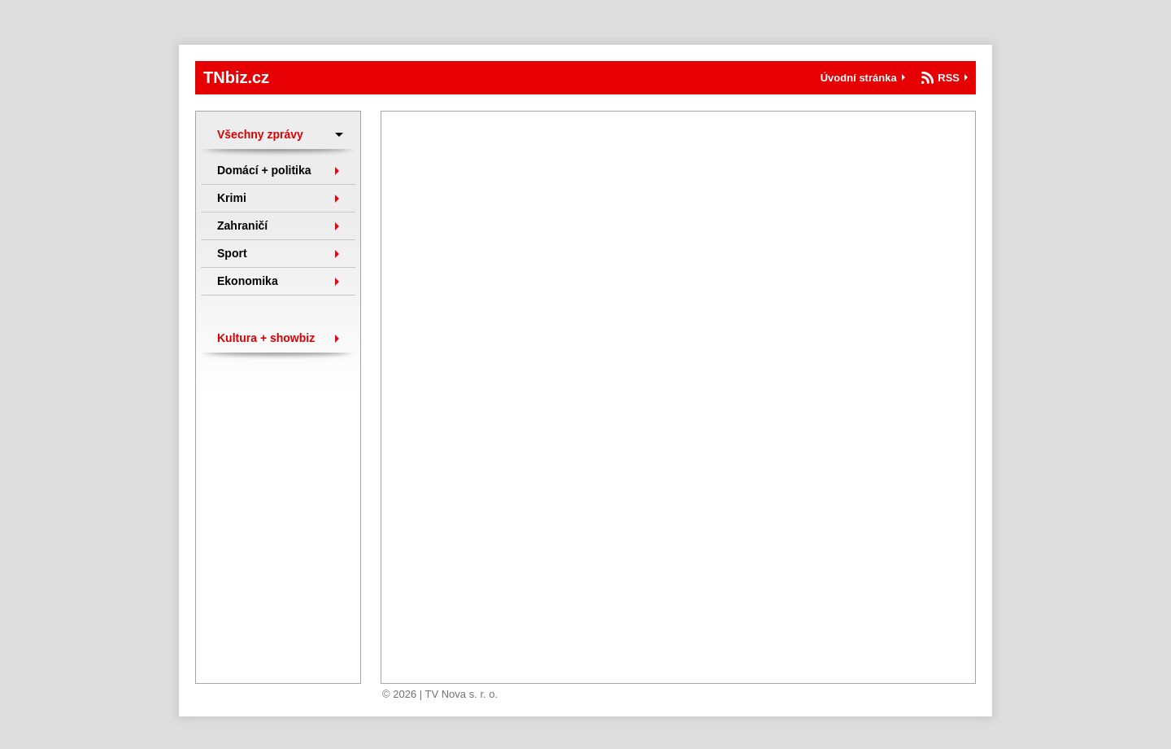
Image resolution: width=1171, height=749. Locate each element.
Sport (232, 253)
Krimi (231, 197)
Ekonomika (247, 280)
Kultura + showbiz (266, 337)
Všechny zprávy (260, 134)
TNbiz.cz (236, 77)
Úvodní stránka (859, 78)
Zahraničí (242, 225)
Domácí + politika (264, 170)
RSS (949, 78)
